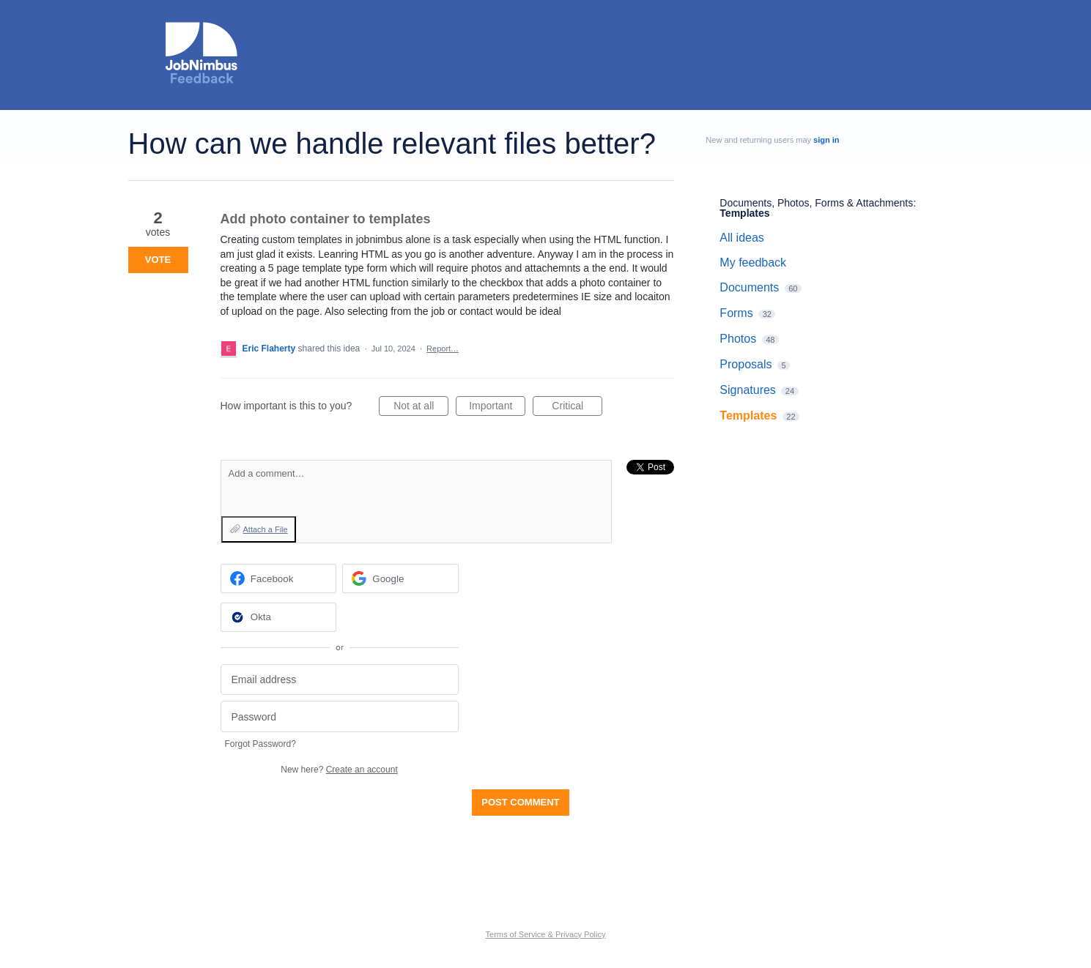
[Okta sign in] (279, 617)
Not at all (420, 408)
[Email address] (340, 680)
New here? (339, 769)
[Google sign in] (400, 578)
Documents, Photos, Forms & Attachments (816, 203)
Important (497, 408)
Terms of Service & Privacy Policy (546, 934)
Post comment (520, 802)
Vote (158, 259)
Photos (738, 338)
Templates (744, 213)
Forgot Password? (260, 744)
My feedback (753, 262)
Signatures (748, 390)
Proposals (746, 364)
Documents (749, 287)
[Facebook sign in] (279, 578)
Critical (577, 408)
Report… (442, 348)
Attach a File (265, 529)
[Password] (340, 716)
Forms (736, 313)
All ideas (741, 237)
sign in (826, 139)
